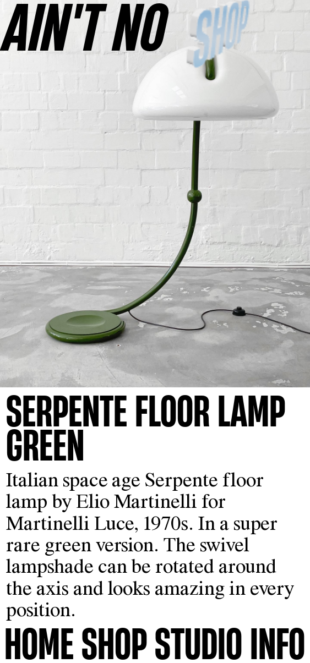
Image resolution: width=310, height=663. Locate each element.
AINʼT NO (84, 26)
